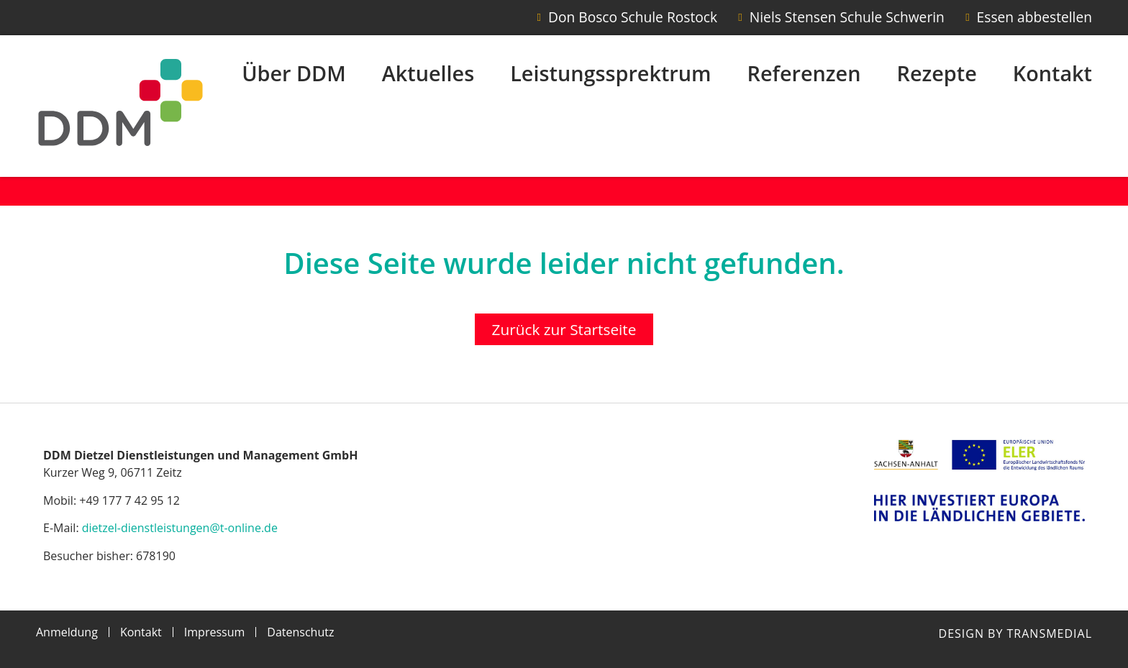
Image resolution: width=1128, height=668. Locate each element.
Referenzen (804, 73)
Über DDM (294, 73)
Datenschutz (300, 632)
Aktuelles (428, 73)
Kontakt (1052, 73)
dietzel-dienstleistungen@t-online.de (180, 528)
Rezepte (936, 73)
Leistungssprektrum (610, 73)
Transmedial (1049, 633)
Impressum (214, 632)
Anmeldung (67, 632)
